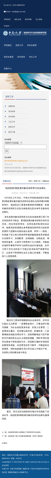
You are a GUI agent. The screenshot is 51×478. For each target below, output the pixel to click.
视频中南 (26, 469)
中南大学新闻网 (16, 469)
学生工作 (33, 57)
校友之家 (17, 19)
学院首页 (7, 19)
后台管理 (5, 465)
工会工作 (11, 122)
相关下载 (11, 132)
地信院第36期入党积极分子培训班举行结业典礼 (24, 432)
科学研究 (21, 57)
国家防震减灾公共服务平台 (18, 472)
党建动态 (11, 106)
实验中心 (8, 69)
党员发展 (11, 111)
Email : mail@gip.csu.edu (14, 12)
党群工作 (19, 45)
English (7, 26)
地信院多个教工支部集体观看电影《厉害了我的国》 (26, 436)
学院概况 (8, 45)
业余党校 (11, 116)
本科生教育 (32, 45)
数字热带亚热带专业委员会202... (17, 161)
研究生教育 (9, 57)
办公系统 (39, 19)
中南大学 (5, 469)
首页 (30, 181)
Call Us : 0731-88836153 (14, 5)
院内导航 (28, 19)
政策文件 (11, 127)
